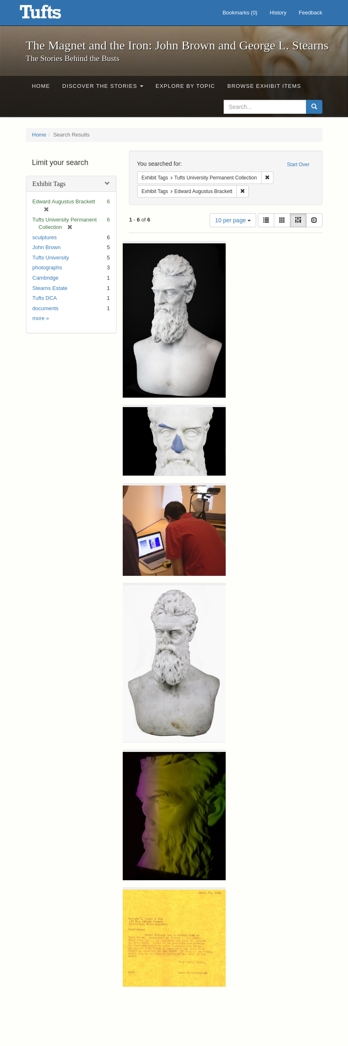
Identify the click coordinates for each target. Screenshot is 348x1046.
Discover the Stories (102, 86)
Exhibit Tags (49, 183)
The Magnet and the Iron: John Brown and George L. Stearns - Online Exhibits (51, 14)
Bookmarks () (239, 12)
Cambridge (46, 278)
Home (41, 86)
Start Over (298, 164)
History (278, 12)
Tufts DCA (45, 298)
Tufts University (51, 257)
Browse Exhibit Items (264, 86)
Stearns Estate (50, 288)
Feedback (310, 12)
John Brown (47, 247)
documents (46, 308)
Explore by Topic (185, 86)
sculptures (45, 237)
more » (41, 318)
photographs (47, 267)
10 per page (233, 220)
